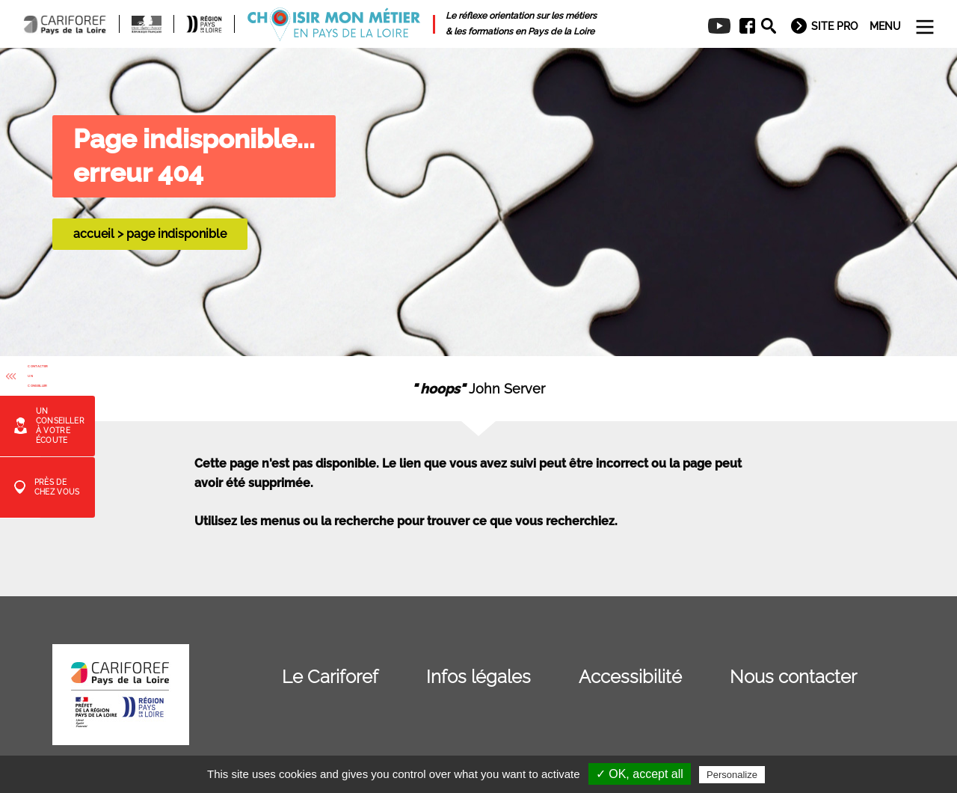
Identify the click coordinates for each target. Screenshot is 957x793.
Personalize (732, 774)
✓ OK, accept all (639, 774)
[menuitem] (742, 26)
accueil (93, 234)
